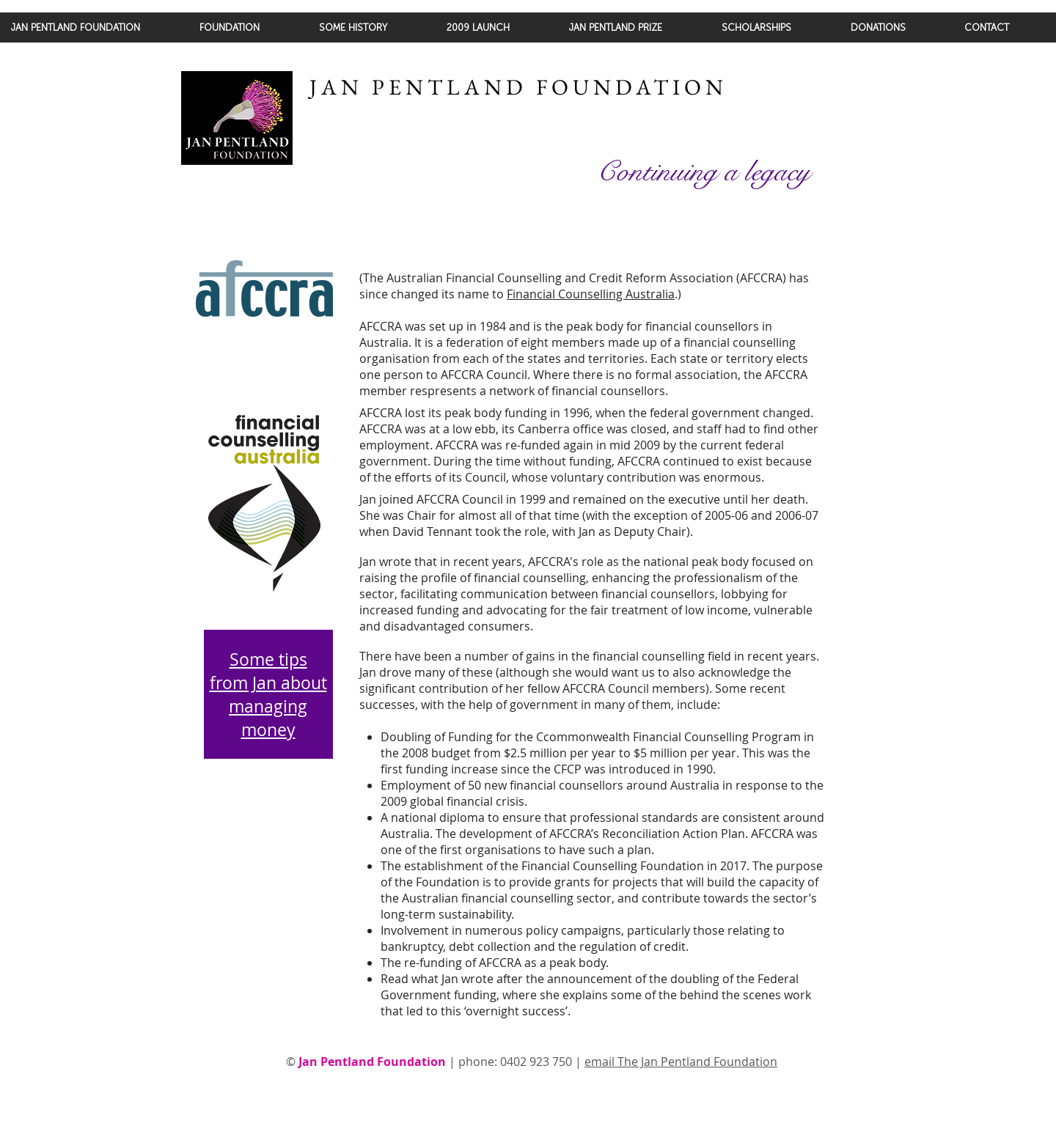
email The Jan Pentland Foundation (680, 1061)
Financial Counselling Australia (591, 294)
